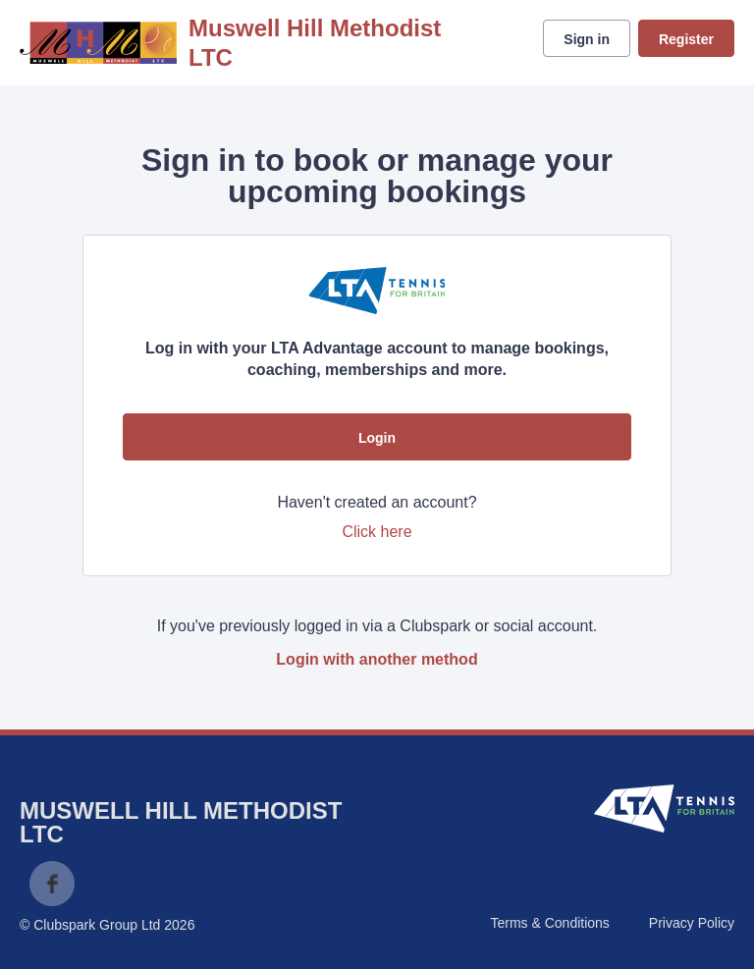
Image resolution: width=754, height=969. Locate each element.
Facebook (52, 883)
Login (377, 438)
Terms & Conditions (549, 923)
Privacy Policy (691, 923)
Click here (376, 531)
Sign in (587, 39)
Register (686, 39)
